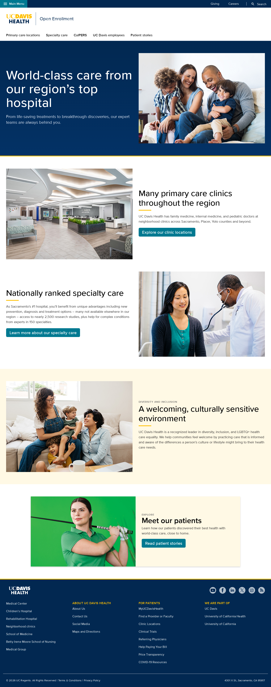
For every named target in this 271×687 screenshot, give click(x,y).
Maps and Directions (86, 631)
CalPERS (80, 35)
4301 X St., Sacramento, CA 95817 (245, 680)
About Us (78, 608)
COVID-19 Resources (153, 662)
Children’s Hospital (19, 611)
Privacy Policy (92, 680)
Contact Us (79, 616)
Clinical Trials (148, 631)
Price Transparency (151, 654)
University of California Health (225, 616)
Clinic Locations (149, 624)
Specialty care (57, 35)
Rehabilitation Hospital (21, 619)
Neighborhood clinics (20, 626)
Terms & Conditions (70, 680)
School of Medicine (19, 634)
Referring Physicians (152, 639)
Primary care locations (23, 35)
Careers (233, 3)
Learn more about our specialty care (43, 333)
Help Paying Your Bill (153, 647)
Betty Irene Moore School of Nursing (31, 641)
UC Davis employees (109, 35)
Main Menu (13, 3)
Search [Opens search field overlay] (258, 4)
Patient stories (141, 35)
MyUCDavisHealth (151, 608)
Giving (215, 3)
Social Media (81, 624)
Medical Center (16, 603)
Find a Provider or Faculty (156, 616)
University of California (220, 624)
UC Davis (211, 608)
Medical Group (16, 649)
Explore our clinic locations (167, 232)
